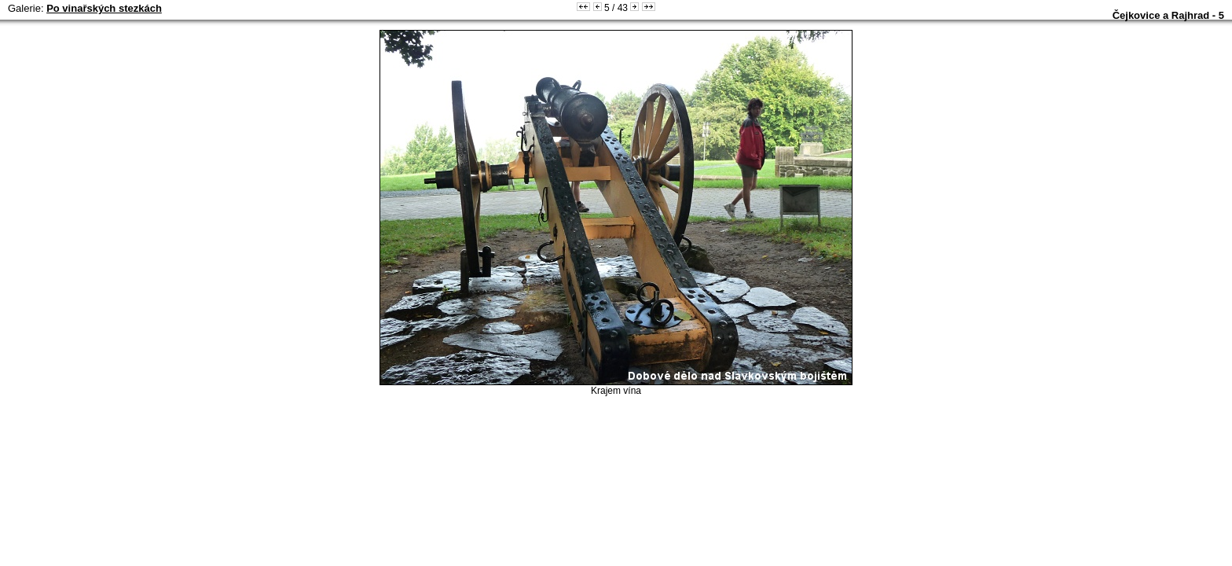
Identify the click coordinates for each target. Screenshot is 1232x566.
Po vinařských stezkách (104, 8)
